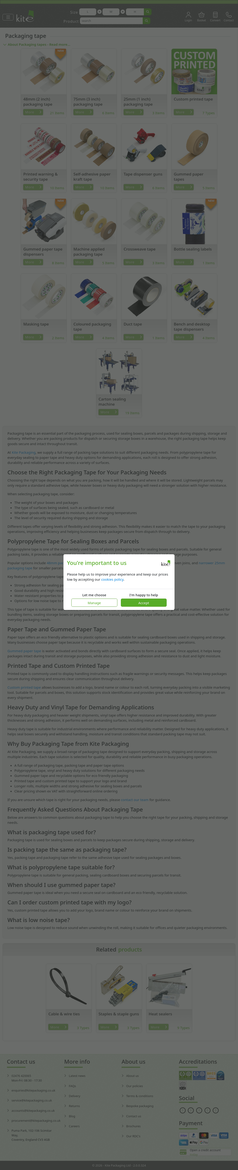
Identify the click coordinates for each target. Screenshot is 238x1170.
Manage (94, 602)
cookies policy (112, 579)
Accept (143, 602)
